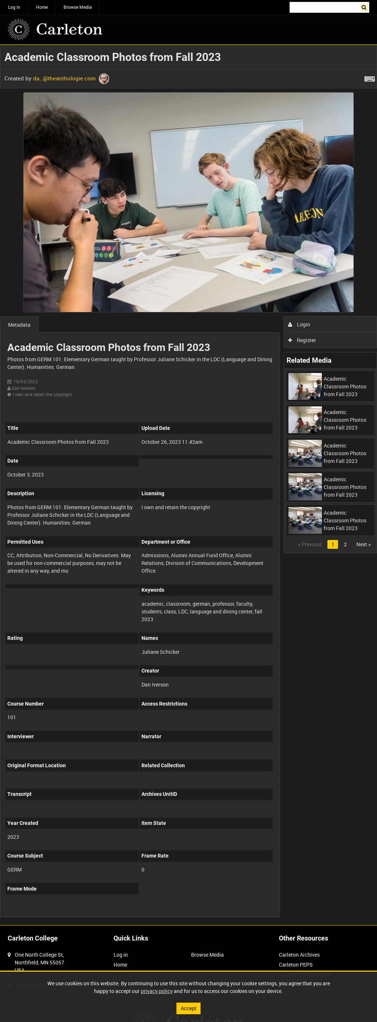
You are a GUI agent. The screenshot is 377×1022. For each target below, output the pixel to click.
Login (299, 324)
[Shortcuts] (370, 77)
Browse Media (78, 7)
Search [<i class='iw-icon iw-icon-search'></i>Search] (365, 6)
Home (42, 7)
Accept (189, 1008)
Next (363, 544)
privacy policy (157, 990)
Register (302, 340)
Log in (14, 7)
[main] (188, 485)
